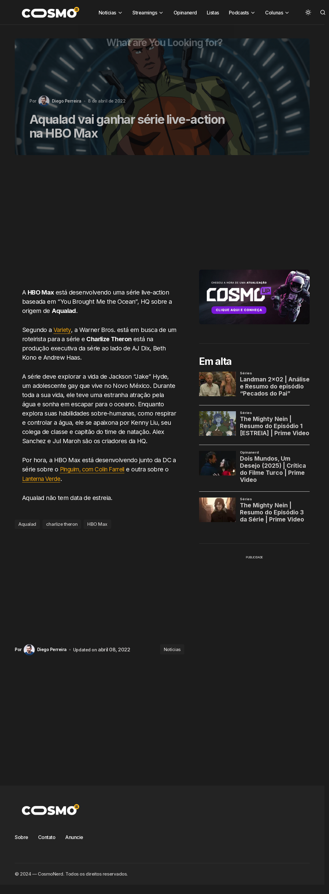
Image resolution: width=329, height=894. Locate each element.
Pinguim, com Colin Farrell (95, 469)
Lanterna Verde (43, 478)
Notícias (172, 649)
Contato (47, 837)
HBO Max (97, 524)
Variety (62, 330)
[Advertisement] (92, 225)
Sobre (21, 837)
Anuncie (74, 837)
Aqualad (27, 524)
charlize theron (61, 524)
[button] (308, 12)
